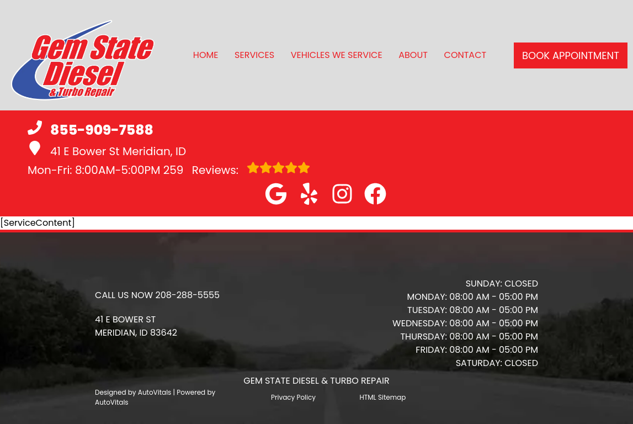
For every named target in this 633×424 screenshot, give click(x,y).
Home (206, 55)
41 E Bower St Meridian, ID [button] (107, 150)
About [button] (413, 55)
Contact (465, 55)
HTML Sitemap (382, 397)
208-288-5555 (187, 295)
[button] (276, 194)
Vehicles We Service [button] (336, 55)
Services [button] (254, 55)
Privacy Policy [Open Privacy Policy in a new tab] (293, 397)
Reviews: (237, 169)
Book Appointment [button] (570, 55)
